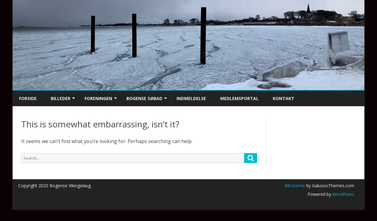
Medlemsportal (239, 98)
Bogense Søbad (144, 98)
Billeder (60, 98)
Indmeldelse (191, 98)
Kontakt (283, 98)
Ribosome (295, 185)
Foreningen (98, 98)
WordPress (342, 194)
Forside (28, 98)
